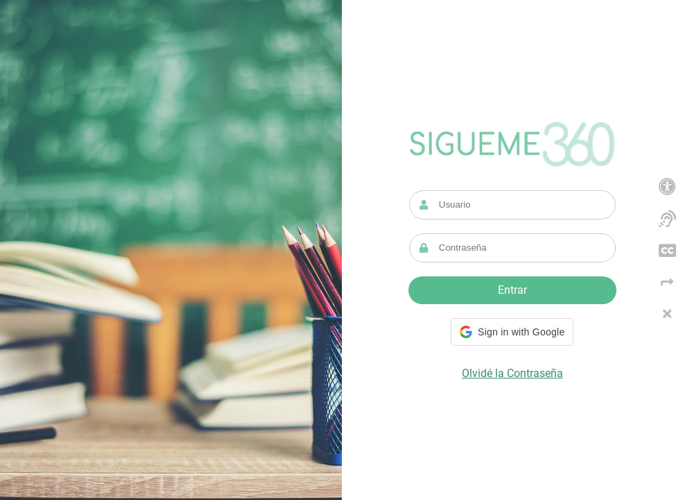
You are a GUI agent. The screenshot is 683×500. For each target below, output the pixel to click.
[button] (512, 332)
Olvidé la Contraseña (512, 373)
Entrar (512, 290)
